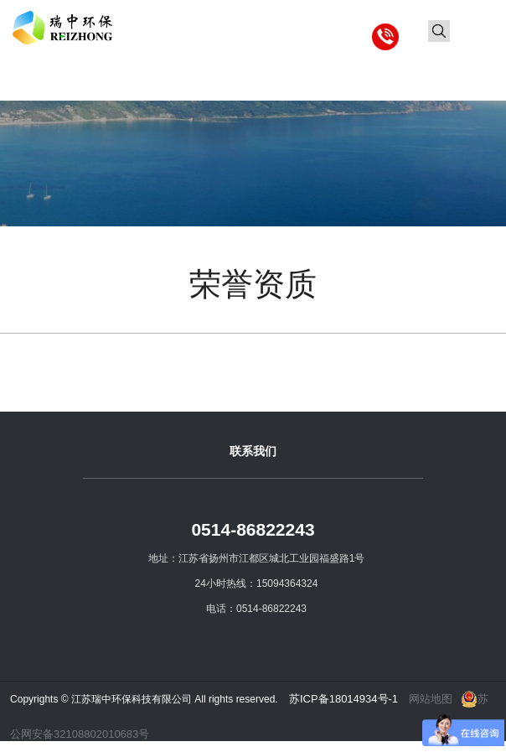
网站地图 (430, 698)
